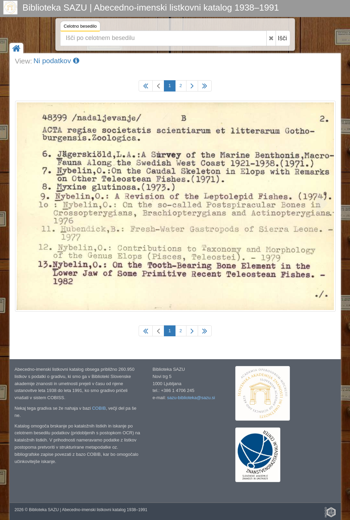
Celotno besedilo (80, 27)
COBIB (99, 408)
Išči (282, 38)
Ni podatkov (56, 61)
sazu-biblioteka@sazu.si (191, 397)
